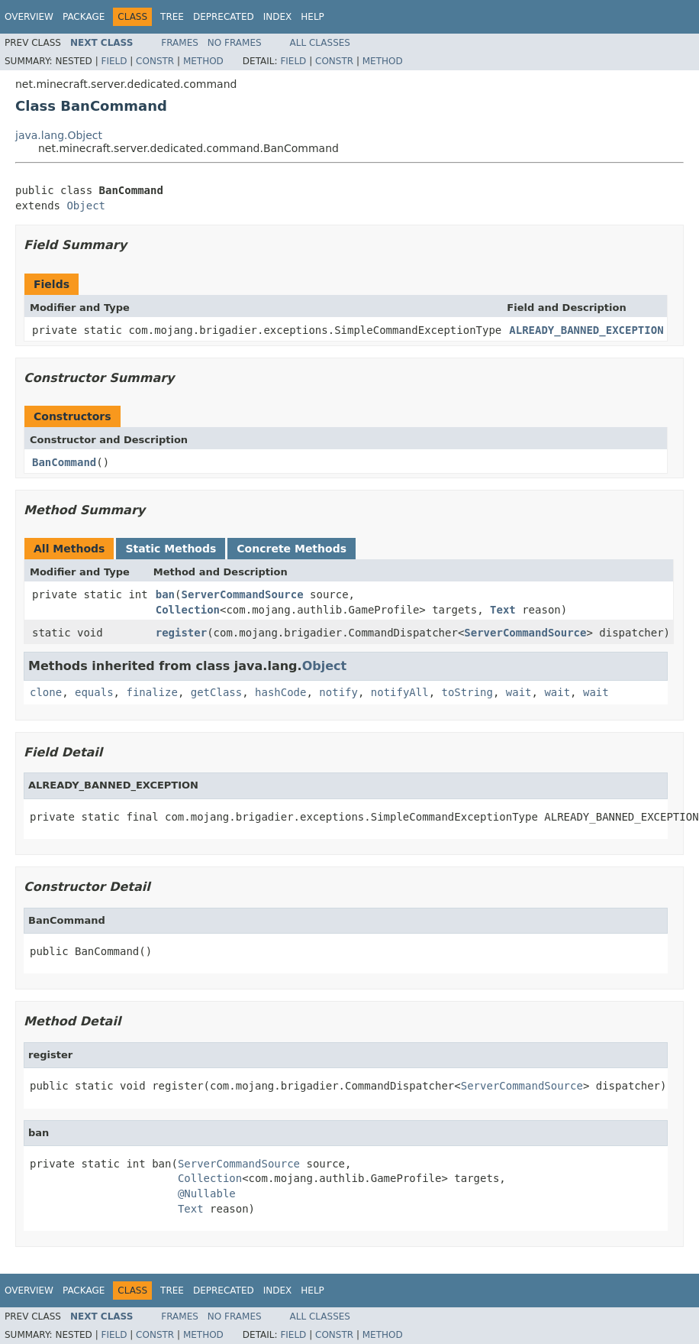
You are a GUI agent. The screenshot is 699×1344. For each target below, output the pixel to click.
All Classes (320, 42)
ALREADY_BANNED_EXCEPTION (586, 330)
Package (84, 16)
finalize (151, 692)
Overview (29, 16)
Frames (179, 42)
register (181, 633)
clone (46, 692)
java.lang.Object (58, 135)
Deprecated (223, 16)
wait (519, 692)
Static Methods (170, 548)
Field (114, 61)
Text (503, 610)
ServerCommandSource (242, 594)
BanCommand (64, 462)
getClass (216, 692)
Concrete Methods (291, 548)
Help (312, 16)
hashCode (280, 692)
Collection (188, 610)
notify (338, 692)
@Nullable (207, 1193)
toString (467, 692)
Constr (155, 61)
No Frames (235, 42)
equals (94, 692)
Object (85, 205)
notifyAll (400, 692)
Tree (172, 16)
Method (203, 61)
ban (165, 594)
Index (277, 16)
